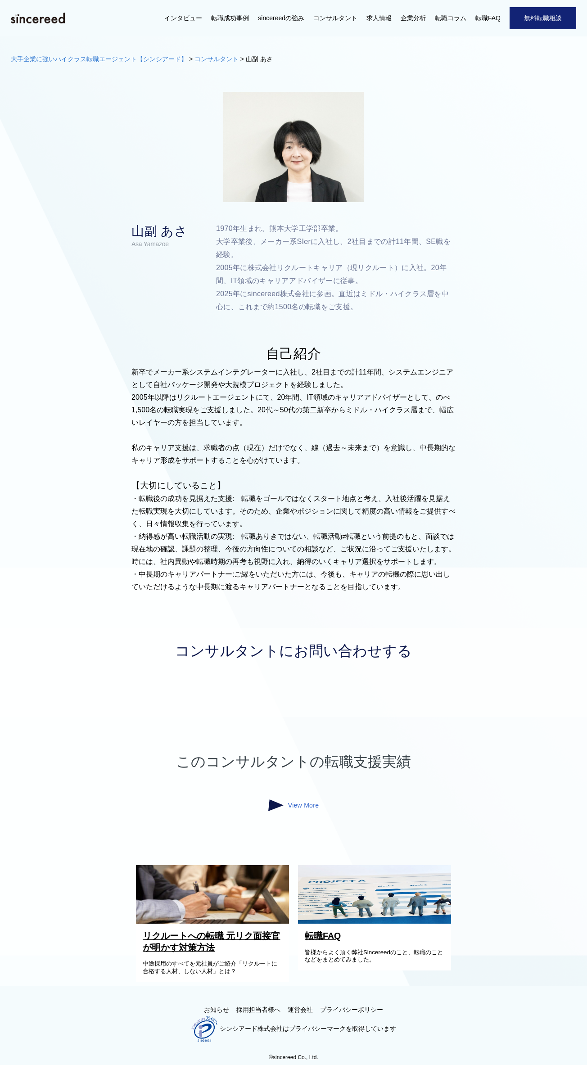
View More (293, 805)
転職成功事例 (230, 18)
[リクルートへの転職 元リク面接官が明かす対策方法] (215, 921)
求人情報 (379, 18)
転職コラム (450, 18)
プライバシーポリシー (351, 1009)
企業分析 (413, 18)
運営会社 (300, 1009)
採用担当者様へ (258, 1009)
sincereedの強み (281, 18)
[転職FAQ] (377, 921)
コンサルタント (335, 18)
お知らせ (216, 1009)
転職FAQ (488, 18)
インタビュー (183, 18)
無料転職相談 (543, 18)
